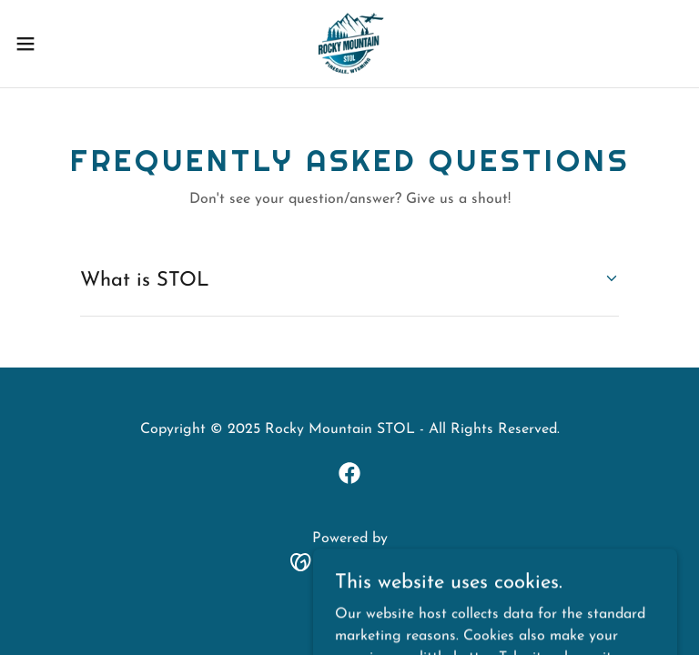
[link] (349, 43)
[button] (58, 43)
